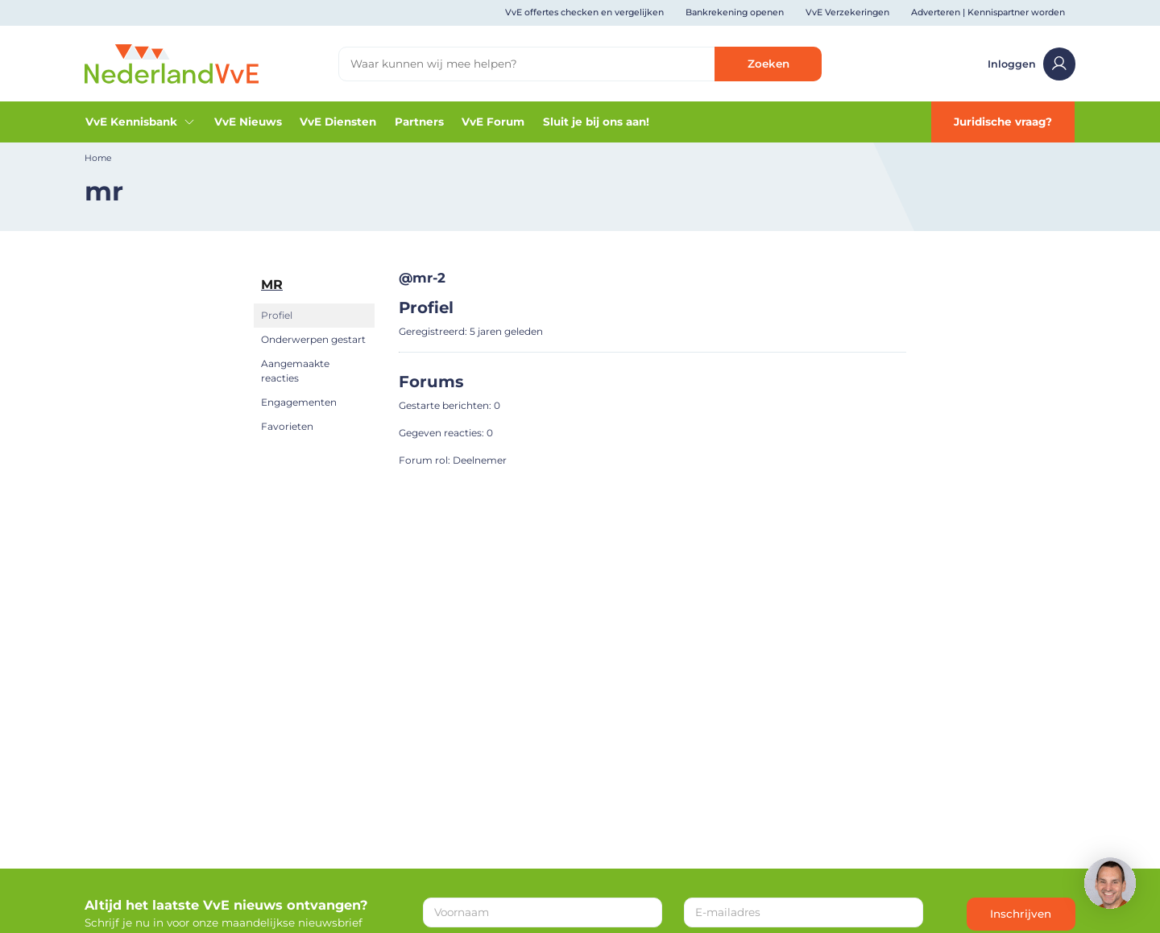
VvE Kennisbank (140, 122)
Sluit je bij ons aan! (596, 121)
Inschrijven (1020, 913)
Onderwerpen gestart (313, 339)
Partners (419, 121)
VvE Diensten (338, 121)
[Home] (172, 62)
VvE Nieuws (248, 121)
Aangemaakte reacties (295, 370)
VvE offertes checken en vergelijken (584, 12)
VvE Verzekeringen (847, 12)
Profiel (276, 315)
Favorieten (287, 426)
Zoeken (768, 63)
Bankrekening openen (735, 12)
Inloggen (1032, 64)
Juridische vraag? (1003, 121)
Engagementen (299, 402)
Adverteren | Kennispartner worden (988, 12)
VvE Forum (493, 121)
